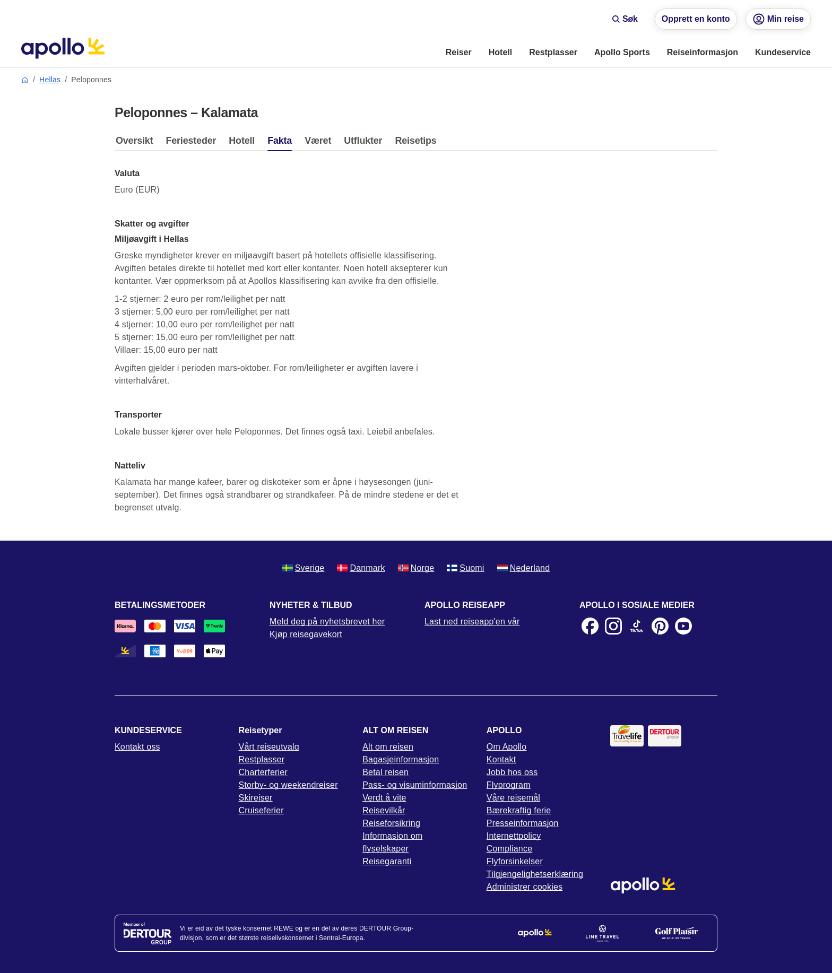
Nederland (523, 567)
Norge (416, 567)
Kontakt (501, 759)
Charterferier (263, 772)
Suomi (465, 567)
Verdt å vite (384, 797)
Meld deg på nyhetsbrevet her (327, 621)
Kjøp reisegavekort (306, 634)
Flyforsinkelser (515, 861)
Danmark (361, 567)
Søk (625, 18)
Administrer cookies (524, 886)
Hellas (49, 79)
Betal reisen (385, 772)
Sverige (303, 567)
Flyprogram (509, 784)
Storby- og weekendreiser (288, 784)
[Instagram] (613, 626)
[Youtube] (683, 626)
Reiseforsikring (391, 823)
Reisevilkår (383, 810)
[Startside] (63, 48)
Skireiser (256, 797)
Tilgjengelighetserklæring (535, 874)
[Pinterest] (660, 626)
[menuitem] (459, 53)
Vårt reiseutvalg (269, 746)
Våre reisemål (513, 797)
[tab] (137, 143)
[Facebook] (590, 626)
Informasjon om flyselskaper (392, 842)
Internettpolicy (514, 835)
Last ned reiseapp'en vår (472, 621)
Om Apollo (507, 746)
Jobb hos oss (512, 772)
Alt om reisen (387, 746)
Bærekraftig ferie (519, 810)
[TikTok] (636, 626)
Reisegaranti (386, 861)
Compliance (509, 848)
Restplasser (262, 759)
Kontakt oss (137, 746)
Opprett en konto (696, 18)
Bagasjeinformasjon (400, 759)
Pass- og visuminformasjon (414, 784)
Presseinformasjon (523, 823)
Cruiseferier (261, 810)
